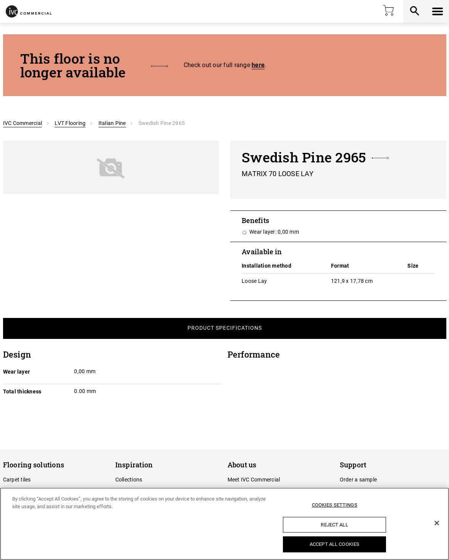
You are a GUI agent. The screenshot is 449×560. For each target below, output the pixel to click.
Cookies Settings (334, 505)
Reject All (334, 525)
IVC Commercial (22, 123)
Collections (128, 480)
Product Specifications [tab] (224, 328)
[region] (224, 524)
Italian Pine (112, 123)
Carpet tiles (17, 480)
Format (340, 266)
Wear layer (16, 372)
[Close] (436, 523)
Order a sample (358, 480)
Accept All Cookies (334, 544)
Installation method (266, 266)
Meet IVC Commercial (254, 480)
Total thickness (22, 391)
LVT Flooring (70, 123)
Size (412, 266)
